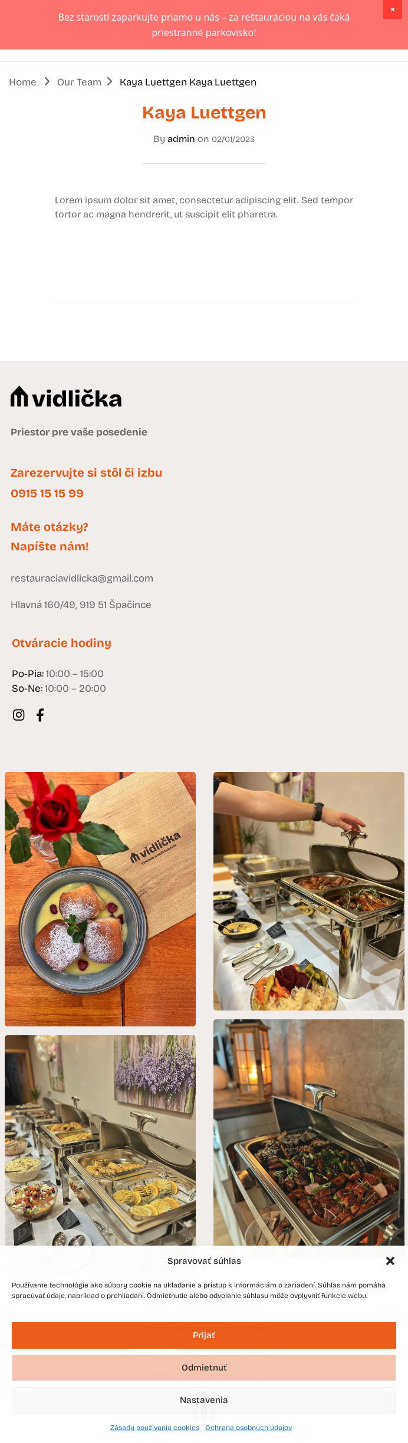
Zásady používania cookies (154, 1428)
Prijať (204, 1335)
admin (181, 188)
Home (23, 132)
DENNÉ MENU (341, 80)
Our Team (79, 132)
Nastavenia (204, 1400)
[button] (390, 1261)
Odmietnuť (204, 1367)
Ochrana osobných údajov (248, 1428)
